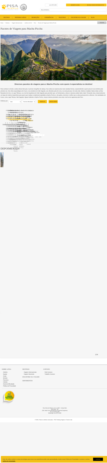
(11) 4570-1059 (53, 5)
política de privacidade (9, 461)
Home (2, 23)
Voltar (102, 22)
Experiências (49, 17)
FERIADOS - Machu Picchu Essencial (17, 178)
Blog (93, 17)
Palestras (62, 17)
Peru (35, 23)
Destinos (7, 17)
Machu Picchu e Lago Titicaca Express (17, 372)
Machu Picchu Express (12, 275)
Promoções (35, 17)
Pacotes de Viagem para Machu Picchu (47, 23)
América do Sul (28, 23)
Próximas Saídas (20, 17)
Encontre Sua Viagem (78, 17)
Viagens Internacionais (17, 23)
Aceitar (98, 459)
